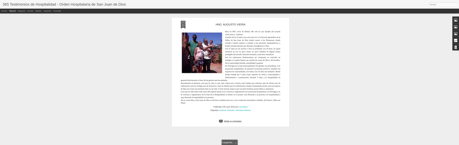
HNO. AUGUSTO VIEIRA (230, 15)
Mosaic (30, 11)
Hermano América (243, 101)
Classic (4, 11)
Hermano (231, 101)
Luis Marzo (243, 98)
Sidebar (38, 11)
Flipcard (12, 11)
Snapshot (47, 11)
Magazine (22, 11)
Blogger (268, 143)
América (222, 101)
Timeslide (57, 11)
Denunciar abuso (276, 143)
